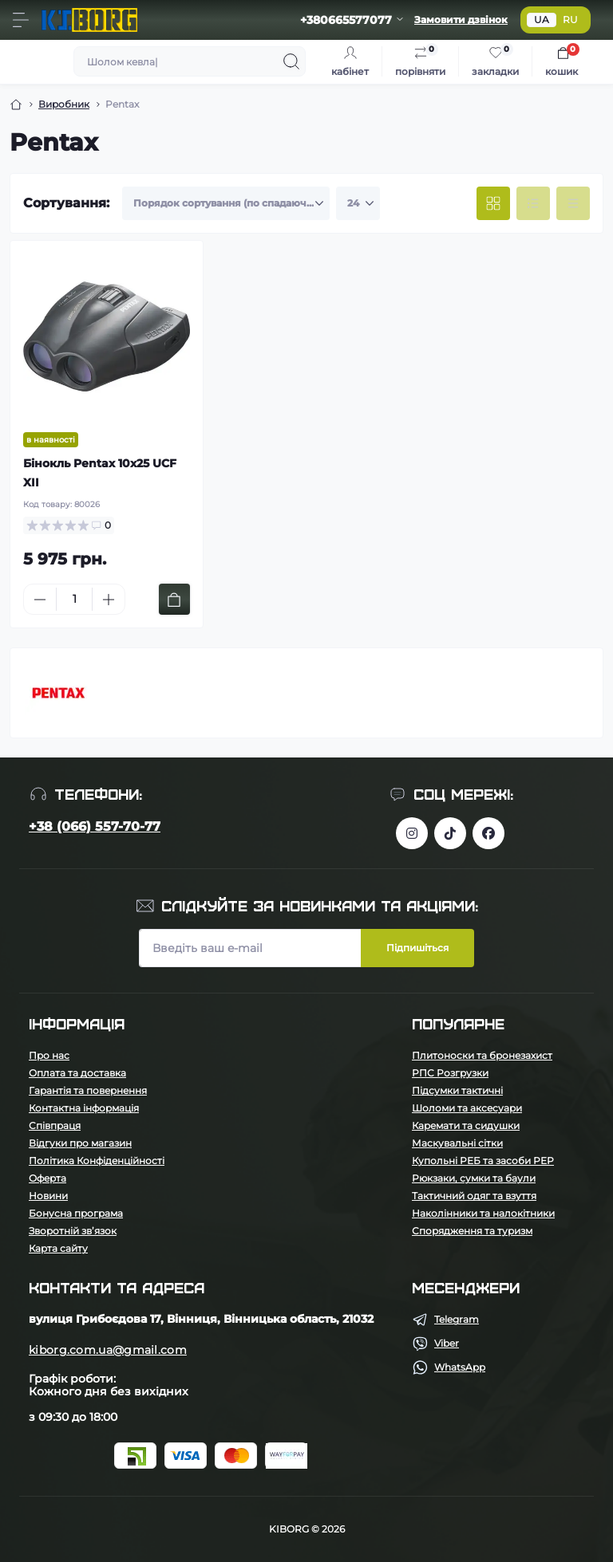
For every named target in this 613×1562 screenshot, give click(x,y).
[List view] (533, 203)
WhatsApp (459, 1367)
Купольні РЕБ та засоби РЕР (483, 1161)
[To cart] (174, 599)
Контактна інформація (84, 1108)
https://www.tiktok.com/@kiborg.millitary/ (450, 833)
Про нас (49, 1055)
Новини (48, 1196)
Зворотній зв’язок (73, 1231)
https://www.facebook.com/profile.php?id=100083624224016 (488, 833)
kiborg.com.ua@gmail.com (108, 1350)
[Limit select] (358, 203)
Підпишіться (417, 948)
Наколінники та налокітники (483, 1213)
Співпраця (55, 1125)
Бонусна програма (76, 1213)
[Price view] (573, 203)
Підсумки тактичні (457, 1090)
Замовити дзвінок (461, 20)
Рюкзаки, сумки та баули (474, 1178)
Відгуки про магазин (80, 1143)
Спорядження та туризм (472, 1231)
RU (570, 20)
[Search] (291, 61)
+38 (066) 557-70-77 (94, 826)
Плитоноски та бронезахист (482, 1055)
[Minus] (40, 599)
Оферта (47, 1178)
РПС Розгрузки (450, 1073)
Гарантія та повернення (88, 1090)
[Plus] (109, 599)
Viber (446, 1343)
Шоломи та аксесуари (467, 1108)
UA (541, 20)
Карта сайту (58, 1248)
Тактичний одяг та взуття (474, 1196)
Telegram (456, 1319)
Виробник (63, 104)
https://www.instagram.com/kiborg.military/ (411, 833)
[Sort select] (226, 203)
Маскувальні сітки (457, 1143)
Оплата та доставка (77, 1073)
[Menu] (21, 20)
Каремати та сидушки (466, 1125)
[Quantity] (74, 599)
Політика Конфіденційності (96, 1161)
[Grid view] (493, 203)
